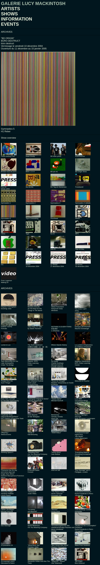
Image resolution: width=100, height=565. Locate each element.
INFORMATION (16, 19)
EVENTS (10, 24)
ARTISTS (10, 8)
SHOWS (9, 13)
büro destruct (7, 43)
